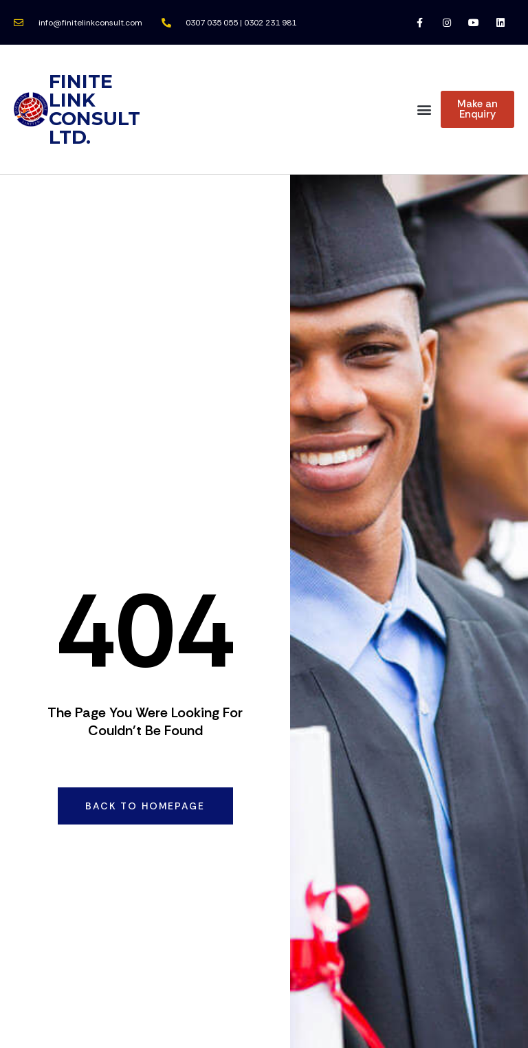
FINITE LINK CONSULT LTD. (94, 109)
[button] (424, 109)
